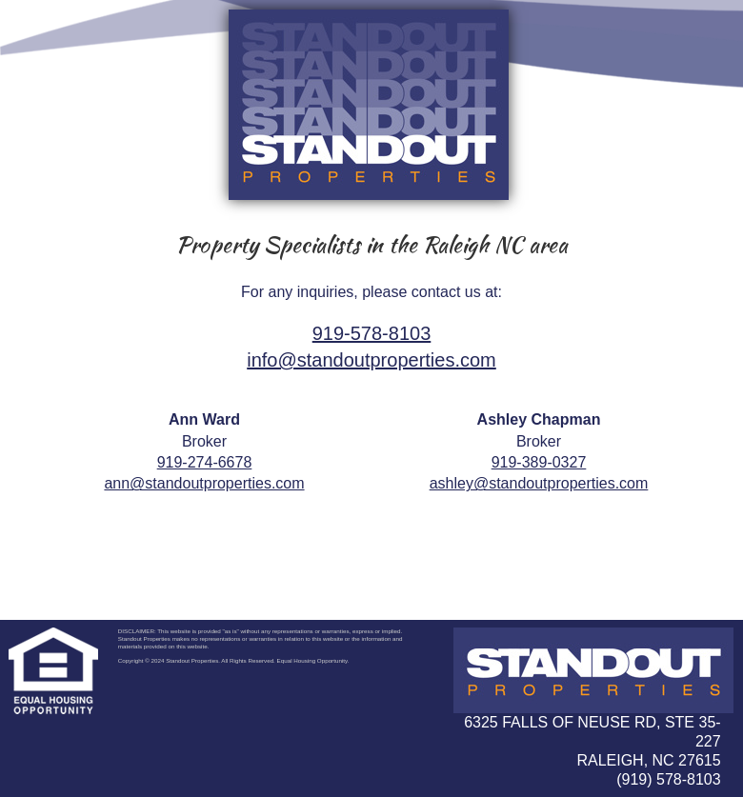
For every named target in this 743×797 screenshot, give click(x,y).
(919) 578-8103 (668, 779)
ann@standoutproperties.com (204, 483)
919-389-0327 (539, 462)
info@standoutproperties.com (371, 359)
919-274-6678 (204, 462)
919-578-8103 (372, 333)
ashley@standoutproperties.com (539, 483)
